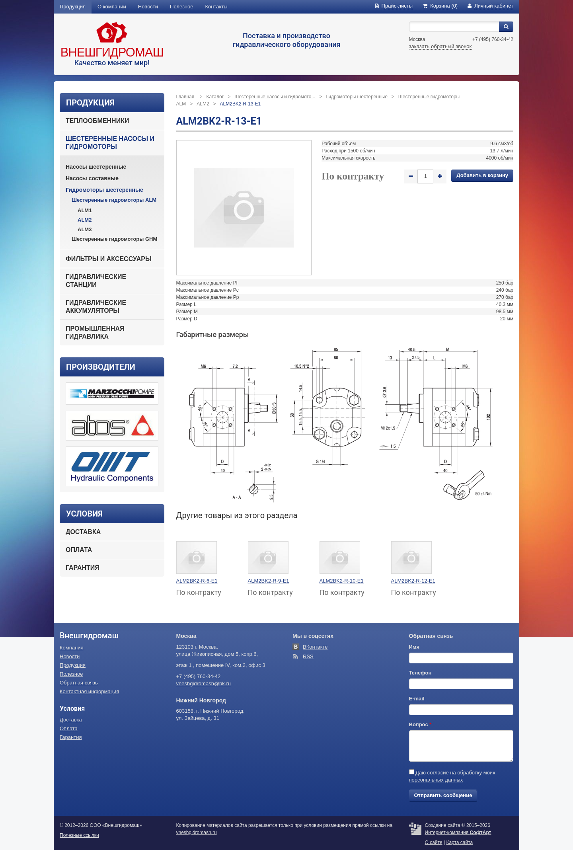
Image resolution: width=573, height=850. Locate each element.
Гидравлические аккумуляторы (96, 306)
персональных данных (436, 780)
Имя (414, 647)
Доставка (83, 531)
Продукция (73, 7)
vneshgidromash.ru (196, 832)
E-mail (417, 699)
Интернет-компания (458, 832)
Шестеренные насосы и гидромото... (274, 96)
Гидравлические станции (96, 280)
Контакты (216, 7)
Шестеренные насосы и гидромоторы (110, 142)
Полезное (181, 7)
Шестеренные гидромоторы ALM (114, 200)
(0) (440, 6)
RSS (308, 656)
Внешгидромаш (112, 52)
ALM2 (85, 220)
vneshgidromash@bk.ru (203, 683)
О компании (111, 7)
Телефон (420, 673)
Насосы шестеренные (96, 167)
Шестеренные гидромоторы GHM (114, 239)
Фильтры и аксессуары (109, 258)
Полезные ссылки (79, 835)
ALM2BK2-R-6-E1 (197, 581)
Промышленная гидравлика (95, 332)
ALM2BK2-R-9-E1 (268, 581)
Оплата (79, 549)
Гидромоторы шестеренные (104, 190)
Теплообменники (97, 120)
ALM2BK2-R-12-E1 (413, 581)
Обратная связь (79, 683)
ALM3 (85, 229)
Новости (148, 7)
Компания (72, 648)
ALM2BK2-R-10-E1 (342, 581)
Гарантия (82, 567)
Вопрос (420, 724)
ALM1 (85, 210)
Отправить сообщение (443, 795)
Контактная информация (89, 691)
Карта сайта (459, 842)
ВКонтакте (315, 647)
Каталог (215, 96)
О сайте (433, 842)
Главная (185, 96)
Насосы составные (92, 178)
